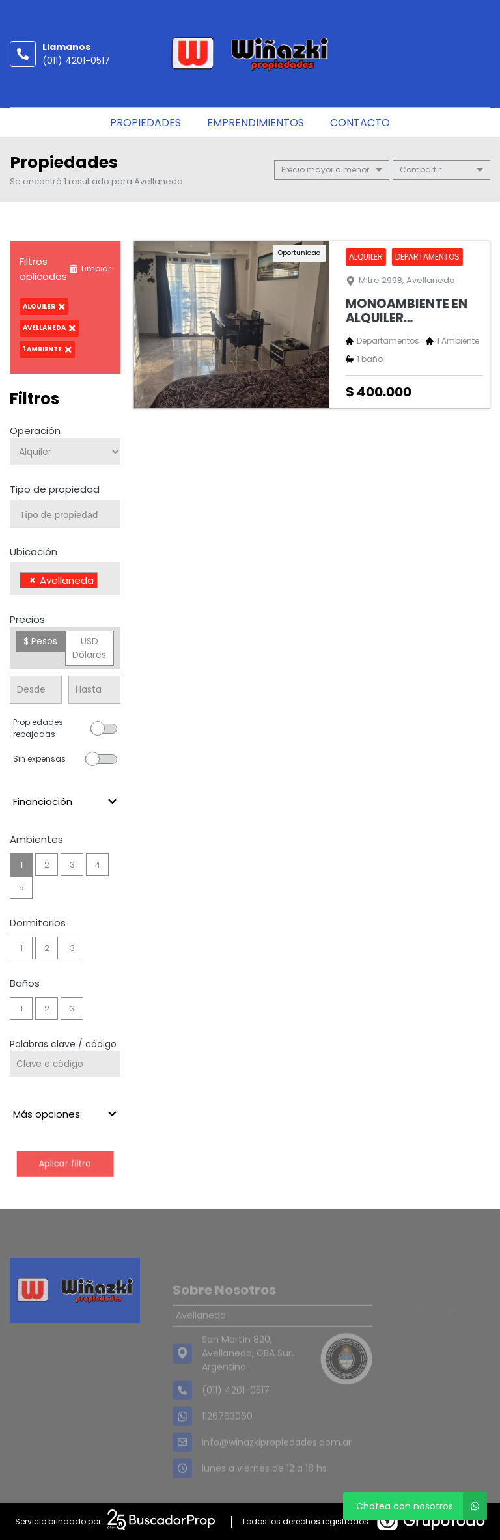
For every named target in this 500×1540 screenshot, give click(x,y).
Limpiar (90, 268)
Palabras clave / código (63, 1044)
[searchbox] (70, 515)
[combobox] (65, 514)
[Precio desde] (36, 690)
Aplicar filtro (64, 1163)
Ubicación (33, 551)
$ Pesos (40, 641)
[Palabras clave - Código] (65, 1064)
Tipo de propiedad (55, 489)
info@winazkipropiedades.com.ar (277, 1459)
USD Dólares (89, 648)
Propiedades (145, 122)
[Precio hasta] (94, 690)
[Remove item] (32, 580)
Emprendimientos (255, 122)
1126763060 (227, 1433)
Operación (35, 430)
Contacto (360, 122)
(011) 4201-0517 (76, 60)
